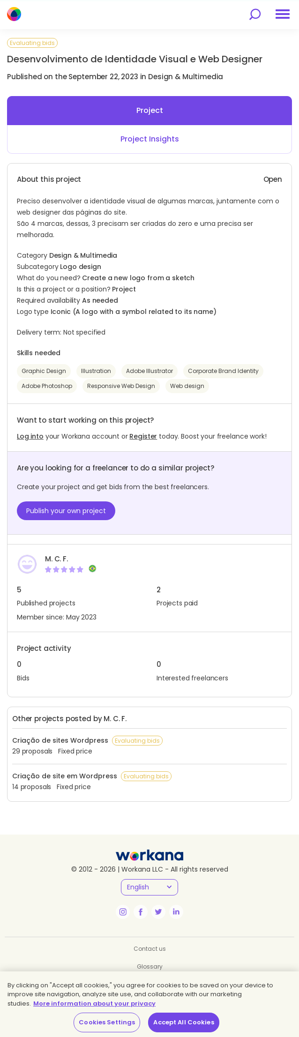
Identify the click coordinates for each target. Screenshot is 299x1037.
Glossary (150, 966)
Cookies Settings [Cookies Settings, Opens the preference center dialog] (107, 1022)
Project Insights (149, 139)
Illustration (96, 371)
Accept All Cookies (183, 1022)
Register (143, 436)
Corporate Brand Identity (223, 371)
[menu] (282, 14)
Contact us (150, 949)
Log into (30, 436)
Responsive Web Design (121, 386)
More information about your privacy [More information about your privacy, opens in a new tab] (94, 1003)
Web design (187, 386)
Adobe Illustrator (149, 371)
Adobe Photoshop (47, 386)
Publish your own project (66, 510)
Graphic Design (44, 371)
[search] (255, 14)
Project (149, 110)
